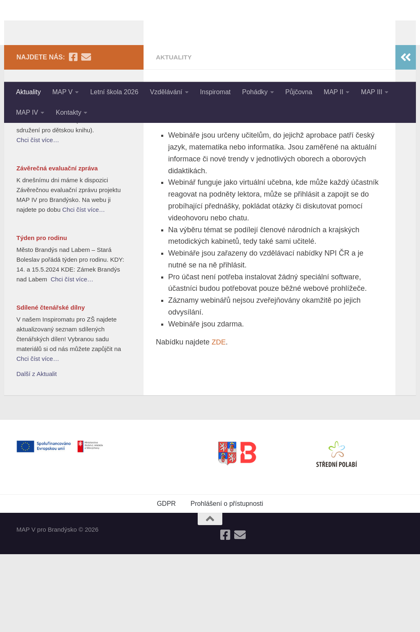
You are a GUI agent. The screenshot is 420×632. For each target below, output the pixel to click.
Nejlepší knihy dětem (47, 166)
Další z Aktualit (36, 451)
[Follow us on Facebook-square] (73, 135)
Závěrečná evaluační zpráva (57, 245)
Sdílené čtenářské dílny (50, 385)
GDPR (166, 581)
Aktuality (28, 91)
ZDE (219, 420)
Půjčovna (299, 91)
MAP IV (27, 112)
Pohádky (254, 91)
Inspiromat (215, 91)
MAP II (333, 91)
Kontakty (68, 112)
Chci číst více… (37, 217)
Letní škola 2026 (114, 91)
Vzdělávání (166, 91)
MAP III (371, 91)
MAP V (62, 91)
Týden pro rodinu (41, 315)
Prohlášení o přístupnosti (227, 581)
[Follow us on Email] (86, 135)
